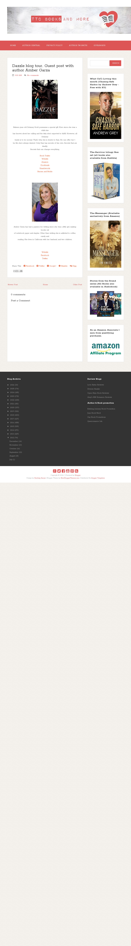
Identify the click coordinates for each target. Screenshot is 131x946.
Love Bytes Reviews (95, 385)
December (13, 441)
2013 (12, 434)
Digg (73, 266)
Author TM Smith (78, 45)
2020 (12, 407)
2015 (12, 426)
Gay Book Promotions (96, 417)
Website (45, 159)
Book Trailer (45, 156)
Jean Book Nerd (94, 413)
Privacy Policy (54, 45)
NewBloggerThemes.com (70, 478)
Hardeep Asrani (39, 478)
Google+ (51, 266)
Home (13, 45)
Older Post (77, 285)
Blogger (78, 475)
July (10, 460)
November (13, 445)
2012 (12, 438)
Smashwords (45, 168)
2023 (12, 396)
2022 (12, 400)
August (12, 456)
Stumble (63, 266)
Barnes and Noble (44, 171)
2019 (12, 411)
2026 (12, 385)
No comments (33, 75)
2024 (12, 392)
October (12, 449)
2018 (12, 415)
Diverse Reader (93, 389)
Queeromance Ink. (94, 421)
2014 (12, 430)
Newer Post (13, 285)
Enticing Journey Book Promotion (101, 409)
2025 (12, 389)
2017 (12, 419)
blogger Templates (98, 478)
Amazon (44, 162)
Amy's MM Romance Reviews (99, 397)
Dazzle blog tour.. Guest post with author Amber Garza (43, 68)
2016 (12, 423)
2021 (12, 404)
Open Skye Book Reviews (98, 393)
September (13, 452)
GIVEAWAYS (99, 45)
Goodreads (44, 165)
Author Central (31, 45)
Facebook (45, 255)
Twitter (45, 258)
